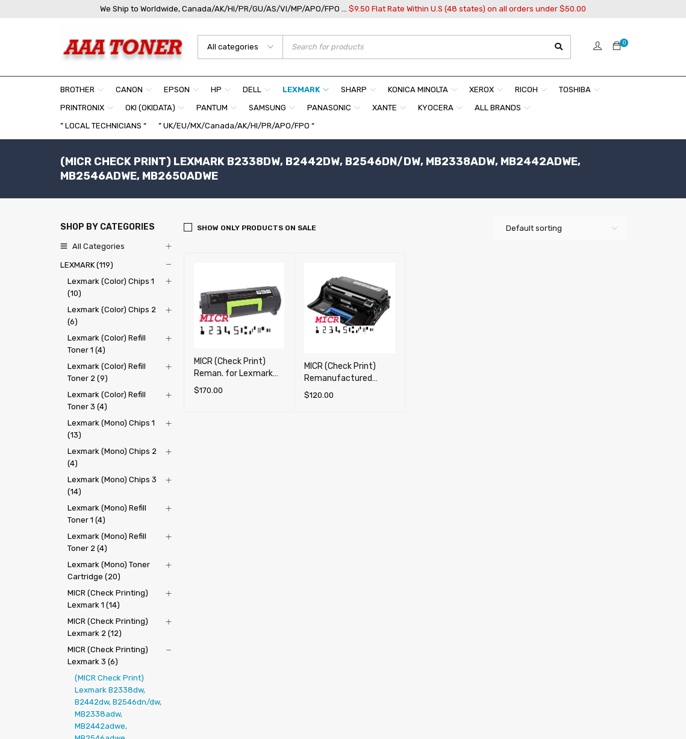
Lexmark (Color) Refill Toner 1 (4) (106, 343)
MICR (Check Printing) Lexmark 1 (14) (107, 598)
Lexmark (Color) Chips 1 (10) (110, 287)
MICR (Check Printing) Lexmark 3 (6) (107, 655)
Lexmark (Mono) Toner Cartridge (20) (108, 570)
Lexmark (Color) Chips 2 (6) (111, 315)
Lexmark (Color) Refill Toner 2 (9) (106, 372)
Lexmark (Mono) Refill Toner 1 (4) (106, 513)
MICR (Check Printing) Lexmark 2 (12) (107, 627)
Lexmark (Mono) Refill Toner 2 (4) (106, 542)
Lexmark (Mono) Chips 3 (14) (112, 485)
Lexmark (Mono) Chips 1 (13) (111, 428)
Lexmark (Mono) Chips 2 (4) (112, 457)
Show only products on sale (256, 228)
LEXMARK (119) (86, 264)
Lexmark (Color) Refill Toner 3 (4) (106, 400)
